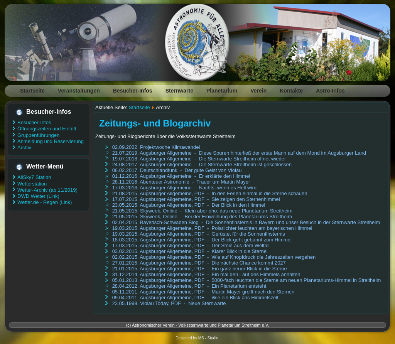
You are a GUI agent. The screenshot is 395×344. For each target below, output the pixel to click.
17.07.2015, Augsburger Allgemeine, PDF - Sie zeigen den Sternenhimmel (196, 199)
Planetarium (221, 91)
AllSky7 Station (34, 177)
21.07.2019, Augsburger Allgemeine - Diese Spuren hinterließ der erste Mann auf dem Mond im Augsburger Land (239, 153)
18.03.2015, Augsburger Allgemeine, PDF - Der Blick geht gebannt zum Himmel (202, 240)
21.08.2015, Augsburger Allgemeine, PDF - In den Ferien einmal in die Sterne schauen (209, 193)
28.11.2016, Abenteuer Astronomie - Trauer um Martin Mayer (181, 182)
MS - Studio (208, 338)
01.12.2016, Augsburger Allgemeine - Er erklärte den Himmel (181, 176)
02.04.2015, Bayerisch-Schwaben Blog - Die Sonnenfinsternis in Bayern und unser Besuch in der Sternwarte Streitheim (246, 222)
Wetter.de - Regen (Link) (44, 202)
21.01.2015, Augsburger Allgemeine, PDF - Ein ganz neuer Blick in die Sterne (199, 268)
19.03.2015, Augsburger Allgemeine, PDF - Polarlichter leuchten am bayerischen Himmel (212, 228)
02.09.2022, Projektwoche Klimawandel (156, 147)
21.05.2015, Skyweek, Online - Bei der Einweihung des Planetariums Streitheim (202, 216)
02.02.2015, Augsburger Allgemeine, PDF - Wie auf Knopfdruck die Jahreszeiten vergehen (214, 257)
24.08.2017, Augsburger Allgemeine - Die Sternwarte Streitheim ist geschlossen (202, 164)
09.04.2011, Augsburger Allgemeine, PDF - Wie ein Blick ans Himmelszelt (195, 297)
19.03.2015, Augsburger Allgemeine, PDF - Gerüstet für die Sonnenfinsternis (198, 234)
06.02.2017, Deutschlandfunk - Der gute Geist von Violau (177, 170)
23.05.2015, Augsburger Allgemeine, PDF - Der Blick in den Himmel (188, 205)
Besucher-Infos (132, 91)
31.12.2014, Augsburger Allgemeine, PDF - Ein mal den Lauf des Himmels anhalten (206, 274)
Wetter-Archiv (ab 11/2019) (47, 190)
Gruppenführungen (38, 135)
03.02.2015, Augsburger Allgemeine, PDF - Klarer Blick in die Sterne (189, 251)
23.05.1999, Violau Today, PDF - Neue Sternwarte (169, 303)
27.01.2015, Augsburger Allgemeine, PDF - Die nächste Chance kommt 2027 (199, 263)
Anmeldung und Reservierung (50, 141)
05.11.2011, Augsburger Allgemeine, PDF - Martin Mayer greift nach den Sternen (203, 292)
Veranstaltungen (79, 91)
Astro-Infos (330, 91)
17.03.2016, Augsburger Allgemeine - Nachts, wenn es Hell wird (184, 188)
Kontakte (291, 91)
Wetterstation (32, 184)
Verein (258, 91)
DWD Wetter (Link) (38, 196)
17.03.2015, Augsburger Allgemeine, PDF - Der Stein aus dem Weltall (191, 245)
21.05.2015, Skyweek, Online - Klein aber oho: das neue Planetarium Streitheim (202, 211)
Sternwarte (179, 91)
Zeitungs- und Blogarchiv (155, 123)
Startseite (32, 91)
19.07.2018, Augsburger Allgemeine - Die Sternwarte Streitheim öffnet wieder (199, 159)
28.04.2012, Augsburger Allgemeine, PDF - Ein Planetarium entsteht (189, 286)
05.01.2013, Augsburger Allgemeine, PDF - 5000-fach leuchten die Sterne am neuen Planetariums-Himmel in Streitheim (246, 280)
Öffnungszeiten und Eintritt (46, 129)
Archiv (24, 147)
